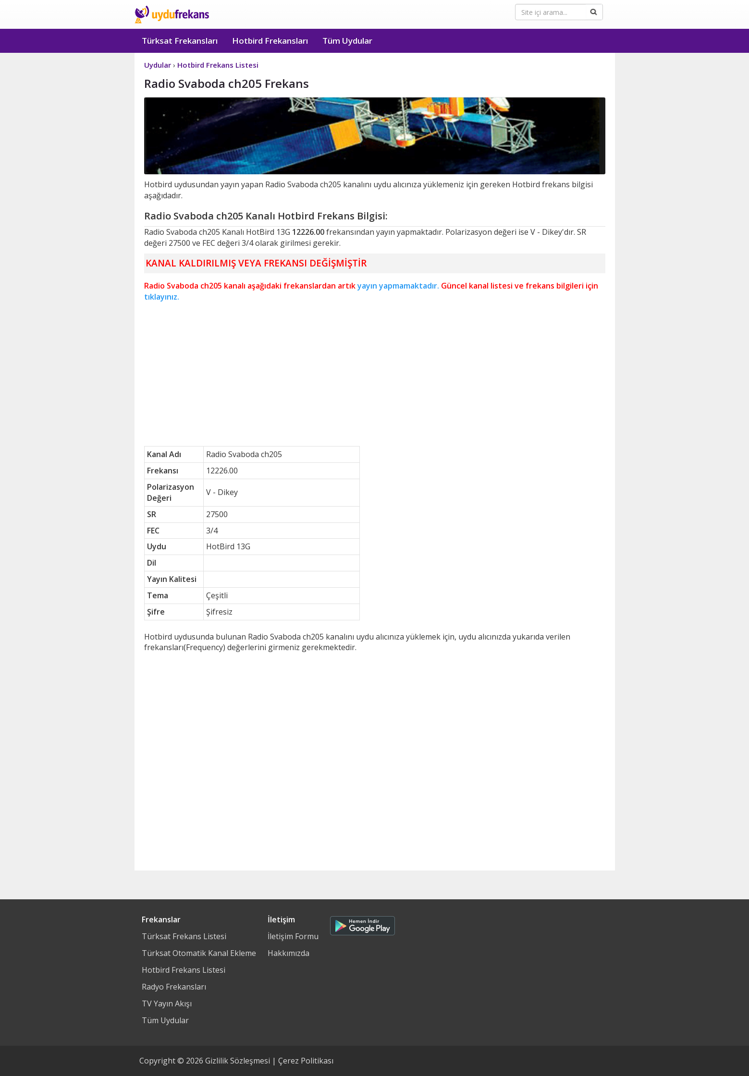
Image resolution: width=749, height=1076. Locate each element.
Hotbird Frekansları (270, 40)
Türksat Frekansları (180, 40)
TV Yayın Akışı (167, 1003)
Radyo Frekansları (174, 986)
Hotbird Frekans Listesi (183, 970)
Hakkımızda (288, 953)
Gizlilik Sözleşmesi (237, 1060)
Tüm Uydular (347, 40)
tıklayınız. (161, 296)
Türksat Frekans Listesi (184, 936)
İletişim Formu (293, 936)
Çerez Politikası (305, 1060)
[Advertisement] (374, 374)
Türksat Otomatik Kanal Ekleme (199, 953)
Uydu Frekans (172, 14)
